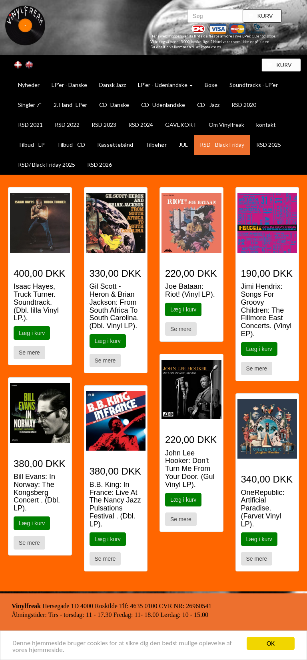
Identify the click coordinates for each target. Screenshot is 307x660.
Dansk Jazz (112, 84)
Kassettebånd (115, 144)
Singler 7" (30, 104)
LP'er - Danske (69, 84)
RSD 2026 (99, 164)
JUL (183, 144)
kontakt (266, 124)
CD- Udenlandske (163, 104)
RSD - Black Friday (222, 144)
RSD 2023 (104, 124)
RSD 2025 (268, 144)
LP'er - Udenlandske (165, 84)
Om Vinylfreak (226, 124)
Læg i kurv (32, 333)
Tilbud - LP (31, 144)
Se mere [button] (29, 352)
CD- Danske (114, 104)
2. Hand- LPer (70, 104)
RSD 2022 (67, 124)
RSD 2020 (243, 104)
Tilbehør (156, 144)
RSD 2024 (140, 124)
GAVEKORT (181, 124)
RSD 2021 (30, 124)
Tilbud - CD (71, 144)
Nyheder (29, 84)
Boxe (211, 84)
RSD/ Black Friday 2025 (46, 164)
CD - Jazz (208, 104)
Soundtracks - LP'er (253, 84)
